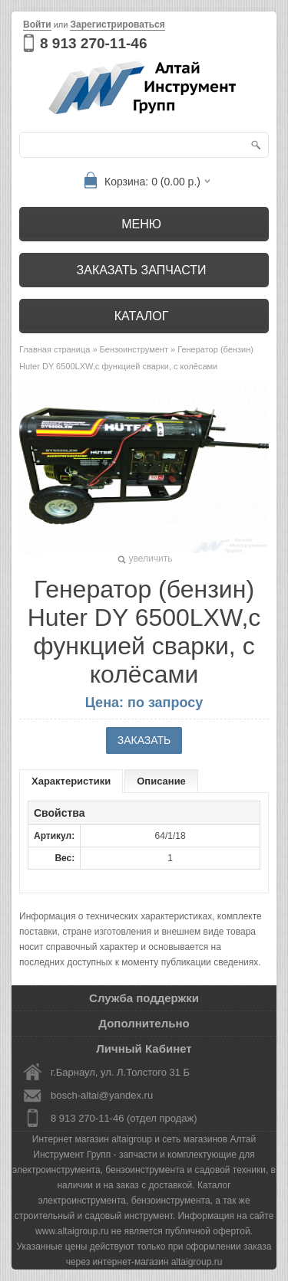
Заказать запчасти (142, 270)
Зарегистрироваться (117, 24)
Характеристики (71, 781)
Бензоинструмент (134, 349)
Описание (161, 781)
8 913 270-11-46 (93, 43)
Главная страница (54, 349)
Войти (37, 24)
